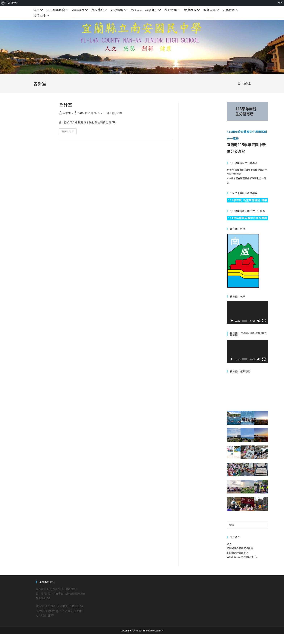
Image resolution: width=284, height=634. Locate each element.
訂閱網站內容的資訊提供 (240, 548)
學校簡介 (99, 10)
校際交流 (41, 15)
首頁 (38, 10)
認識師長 (153, 10)
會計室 (247, 83)
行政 (119, 113)
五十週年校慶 (58, 10)
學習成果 (173, 10)
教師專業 (211, 10)
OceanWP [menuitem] (13, 2)
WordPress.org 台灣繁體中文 (242, 556)
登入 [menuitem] (280, 2)
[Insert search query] (247, 524)
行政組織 (119, 10)
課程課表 (80, 10)
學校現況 (136, 10)
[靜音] (259, 320)
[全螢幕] (264, 320)
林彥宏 (67, 113)
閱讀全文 (68, 132)
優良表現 (192, 10)
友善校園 (231, 10)
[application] (247, 312)
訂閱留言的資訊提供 (237, 552)
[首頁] (239, 83)
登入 (229, 543)
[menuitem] (3, 3)
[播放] (231, 320)
